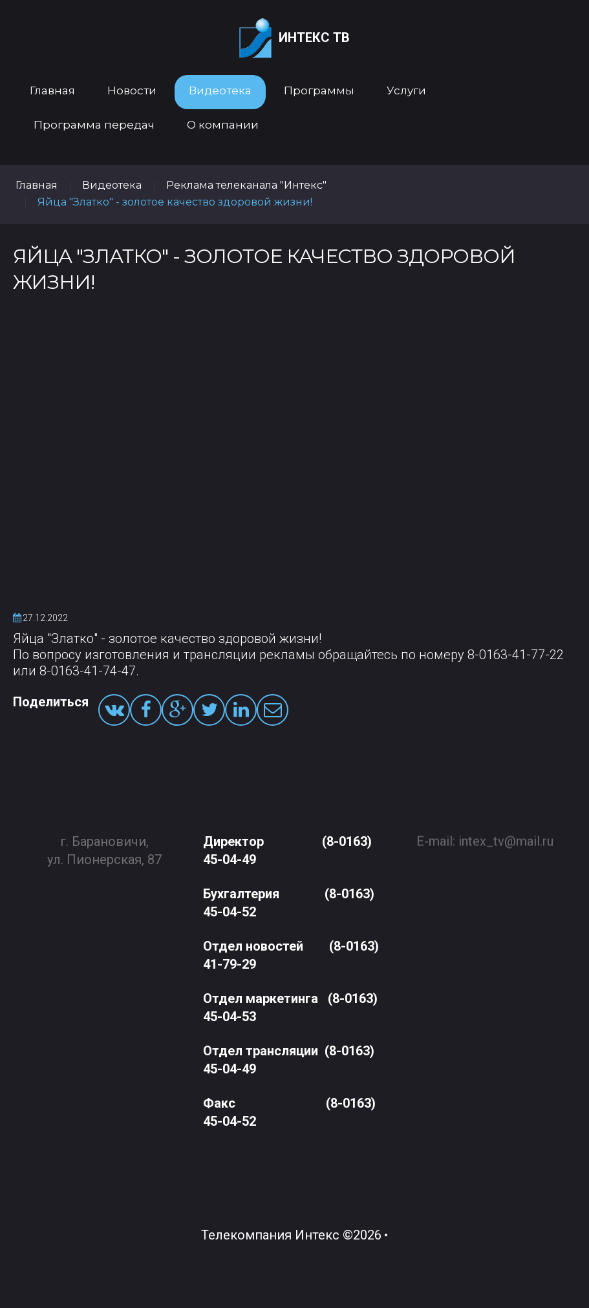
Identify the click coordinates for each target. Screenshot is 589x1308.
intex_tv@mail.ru (505, 835)
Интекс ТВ (294, 38)
